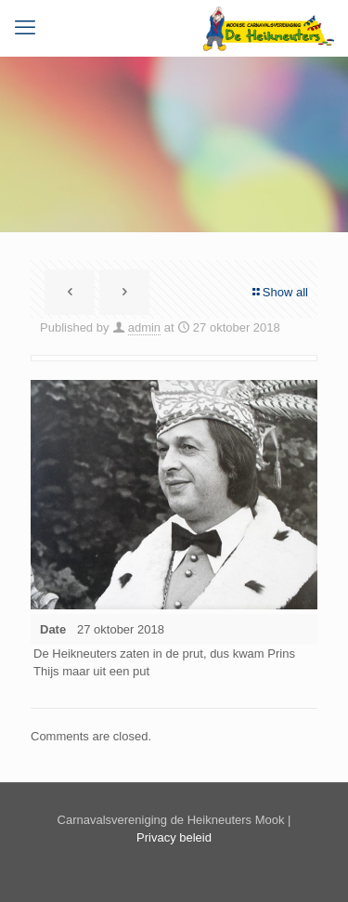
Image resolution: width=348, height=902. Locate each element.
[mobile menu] (25, 28)
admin (144, 327)
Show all (279, 292)
